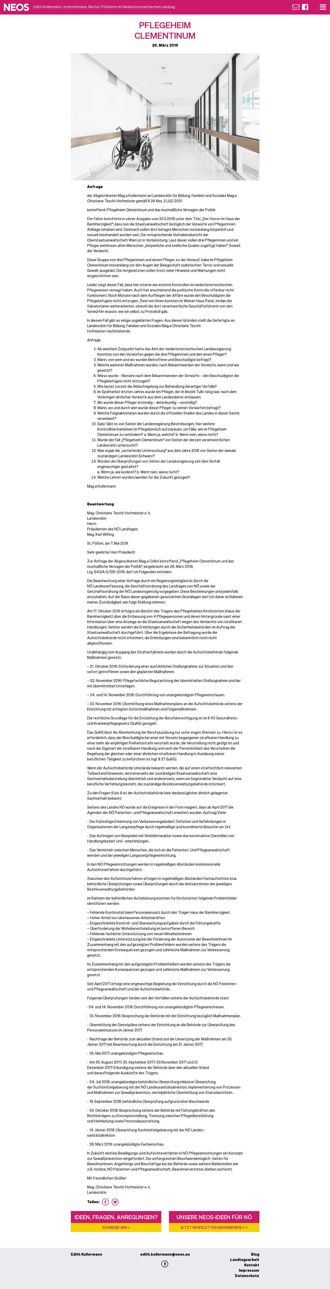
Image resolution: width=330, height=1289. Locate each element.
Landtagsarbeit (244, 1259)
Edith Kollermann (86, 1254)
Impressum (249, 1270)
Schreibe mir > (116, 1227)
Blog (255, 1254)
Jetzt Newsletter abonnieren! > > (214, 1227)
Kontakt (251, 1265)
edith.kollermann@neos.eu (165, 1254)
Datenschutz (247, 1275)
